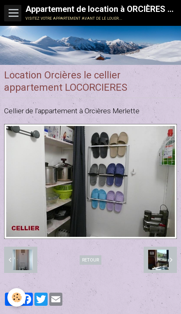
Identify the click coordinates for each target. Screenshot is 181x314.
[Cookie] (16, 297)
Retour (90, 260)
